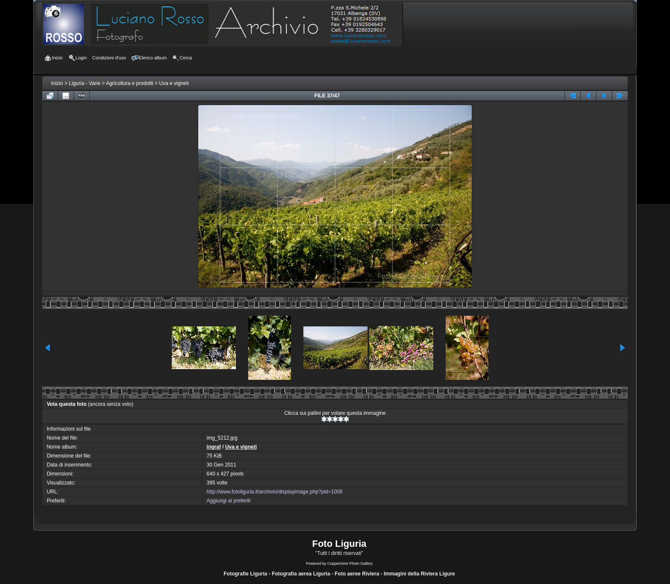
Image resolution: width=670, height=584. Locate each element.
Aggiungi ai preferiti (229, 501)
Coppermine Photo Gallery (350, 563)
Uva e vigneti (173, 83)
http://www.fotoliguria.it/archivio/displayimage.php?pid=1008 (275, 492)
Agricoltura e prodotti (129, 83)
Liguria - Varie (84, 83)
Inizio (57, 83)
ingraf (214, 447)
